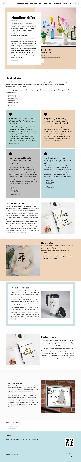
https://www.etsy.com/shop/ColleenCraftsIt (27, 439)
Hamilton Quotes (47, 3)
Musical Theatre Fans (13, 102)
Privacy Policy (14, 454)
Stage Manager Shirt (13, 98)
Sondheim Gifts (57, 3)
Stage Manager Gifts (35, 3)
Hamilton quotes (50, 182)
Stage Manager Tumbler (22, 3)
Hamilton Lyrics (12, 95)
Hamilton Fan (11, 100)
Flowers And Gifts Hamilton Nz (15, 97)
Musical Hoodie (12, 104)
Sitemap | (8, 454)
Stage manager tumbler (17, 194)
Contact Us (73, 3)
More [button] (64, 3)
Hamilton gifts (49, 180)
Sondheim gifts (14, 190)
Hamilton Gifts (14, 60)
